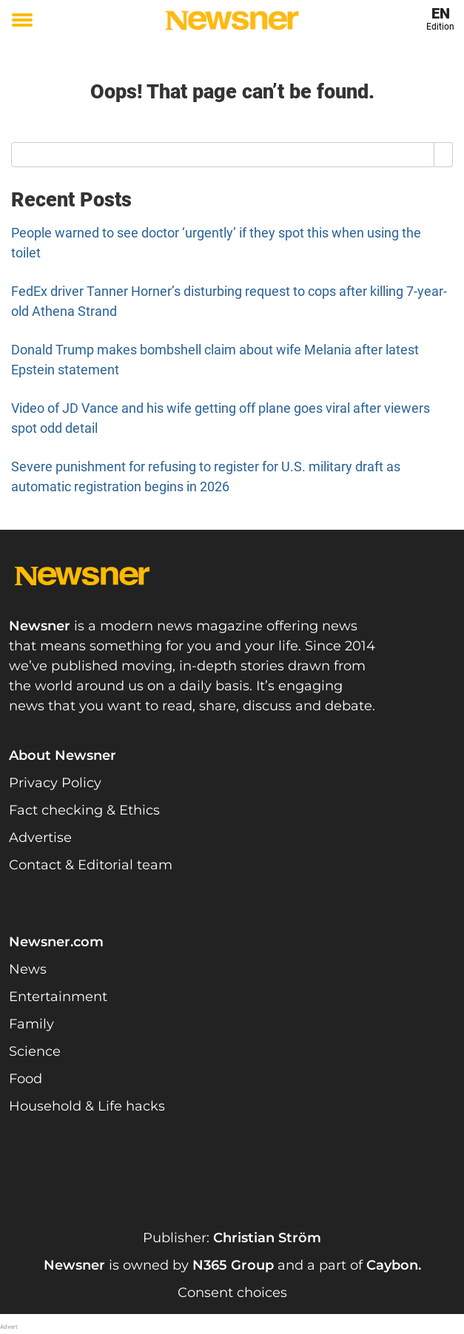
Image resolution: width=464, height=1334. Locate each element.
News (28, 969)
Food (25, 1079)
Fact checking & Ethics (84, 810)
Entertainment (58, 996)
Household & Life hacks (87, 1106)
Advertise (40, 837)
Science (35, 1051)
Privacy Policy (55, 783)
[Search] (443, 154)
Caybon (392, 1265)
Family (31, 1024)
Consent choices (232, 1292)
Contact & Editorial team (90, 865)
